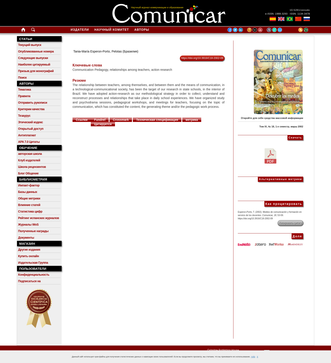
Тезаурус (24, 115)
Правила (24, 96)
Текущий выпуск (29, 45)
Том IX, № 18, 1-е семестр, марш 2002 (281, 126)
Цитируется (103, 124)
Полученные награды (33, 231)
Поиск (22, 77)
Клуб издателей (29, 160)
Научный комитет (111, 29)
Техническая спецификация (157, 120)
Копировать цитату (290, 222)
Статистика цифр (30, 211)
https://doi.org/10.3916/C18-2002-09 (202, 58)
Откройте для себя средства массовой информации (272, 118)
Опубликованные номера (36, 51)
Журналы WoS (28, 224)
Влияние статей (29, 205)
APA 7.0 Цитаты (29, 142)
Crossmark (121, 120)
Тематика (24, 89)
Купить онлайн (28, 256)
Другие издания (29, 249)
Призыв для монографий (36, 71)
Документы (26, 237)
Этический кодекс (30, 122)
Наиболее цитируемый (34, 64)
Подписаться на (29, 281)
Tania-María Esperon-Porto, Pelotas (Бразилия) (105, 51)
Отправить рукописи (32, 102)
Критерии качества (31, 109)
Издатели (80, 29)
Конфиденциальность (33, 274)
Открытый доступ (30, 128)
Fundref (99, 120)
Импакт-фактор (28, 185)
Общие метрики (29, 198)
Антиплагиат (27, 135)
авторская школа (30, 153)
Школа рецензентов (32, 167)
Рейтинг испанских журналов (38, 218)
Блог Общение (28, 173)
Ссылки (82, 120)
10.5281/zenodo (300, 10)
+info (253, 357)
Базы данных (27, 192)
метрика (192, 120)
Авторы (141, 29)
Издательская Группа (33, 262)
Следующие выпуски (33, 58)
